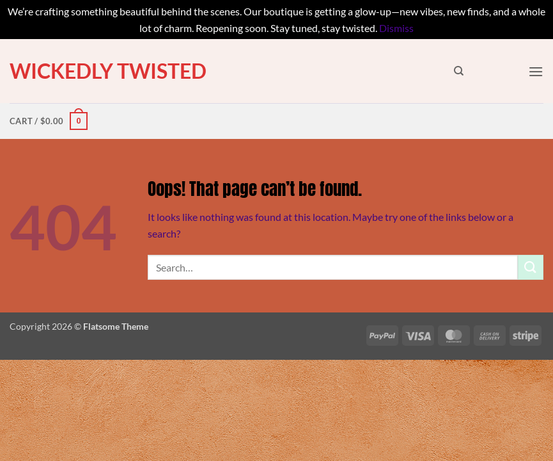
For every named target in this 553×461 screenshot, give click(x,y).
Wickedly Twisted (108, 71)
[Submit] (530, 267)
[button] (535, 71)
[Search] (458, 71)
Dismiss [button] (396, 28)
